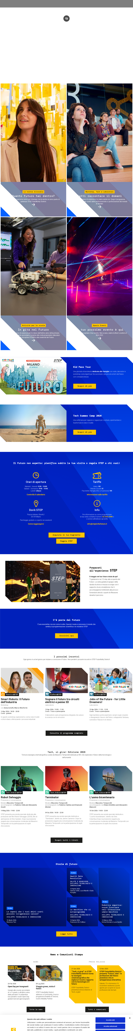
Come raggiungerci (36, 524)
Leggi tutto (66, 934)
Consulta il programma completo (66, 733)
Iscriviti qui (66, 635)
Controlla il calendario (36, 494)
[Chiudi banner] (130, 1003)
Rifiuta (110, 1018)
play (66, 18)
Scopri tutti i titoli (66, 840)
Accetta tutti (110, 1005)
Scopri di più (85, 386)
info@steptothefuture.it (97, 524)
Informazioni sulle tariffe (97, 494)
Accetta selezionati (110, 1011)
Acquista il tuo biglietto (66, 535)
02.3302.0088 (107, 517)
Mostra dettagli (109, 1027)
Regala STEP (66, 541)
